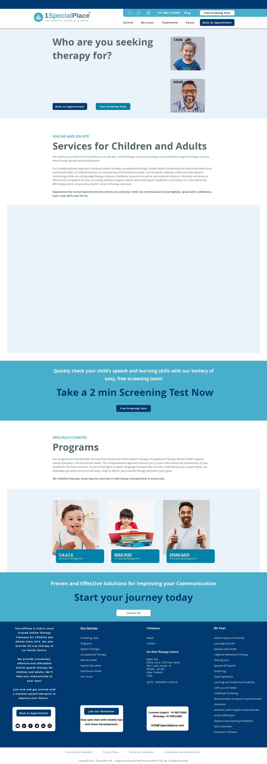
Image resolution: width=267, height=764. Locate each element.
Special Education (91, 665)
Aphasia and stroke (225, 649)
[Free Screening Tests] (217, 12)
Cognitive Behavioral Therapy (231, 654)
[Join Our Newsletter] (101, 711)
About (150, 638)
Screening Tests (90, 638)
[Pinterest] (24, 726)
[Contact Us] (133, 612)
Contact (151, 643)
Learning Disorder (224, 643)
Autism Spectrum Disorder (229, 638)
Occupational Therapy (93, 654)
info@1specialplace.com (167, 725)
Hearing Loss (221, 660)
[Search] (129, 12)
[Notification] (148, 13)
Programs (86, 643)
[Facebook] (30, 726)
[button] (139, 12)
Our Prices (87, 676)
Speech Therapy (90, 649)
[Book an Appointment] (217, 22)
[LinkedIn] (43, 726)
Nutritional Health (91, 671)
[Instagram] (50, 726)
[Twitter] (37, 726)
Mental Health (89, 660)
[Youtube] (18, 726)
